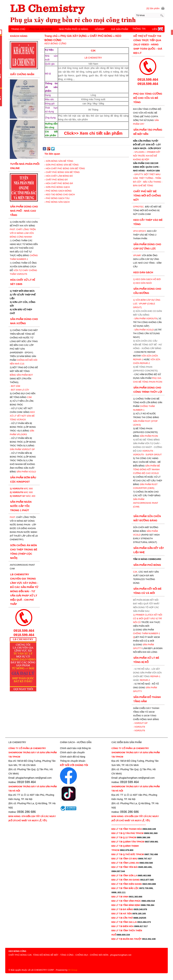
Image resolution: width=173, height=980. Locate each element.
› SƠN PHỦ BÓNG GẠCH (57, 187)
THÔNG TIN (138, 28)
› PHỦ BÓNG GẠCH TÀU (56, 198)
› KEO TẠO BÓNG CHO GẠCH (59, 194)
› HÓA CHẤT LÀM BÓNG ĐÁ (58, 176)
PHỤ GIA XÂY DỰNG (41, 29)
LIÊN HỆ (156, 29)
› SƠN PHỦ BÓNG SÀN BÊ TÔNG (61, 164)
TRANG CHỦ (18, 29)
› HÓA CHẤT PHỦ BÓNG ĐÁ (58, 183)
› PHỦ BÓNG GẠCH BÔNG (57, 191)
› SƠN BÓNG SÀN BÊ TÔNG (58, 161)
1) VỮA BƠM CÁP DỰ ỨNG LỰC (146, 304)
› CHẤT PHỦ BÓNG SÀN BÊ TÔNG (62, 172)
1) (134, 615)
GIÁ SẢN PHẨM (119, 29)
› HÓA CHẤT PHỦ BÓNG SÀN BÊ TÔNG (64, 168)
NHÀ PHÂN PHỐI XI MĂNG (73, 29)
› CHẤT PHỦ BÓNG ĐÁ (56, 179)
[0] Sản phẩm (152, 8)
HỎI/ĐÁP (100, 29)
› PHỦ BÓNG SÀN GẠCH (57, 202)
